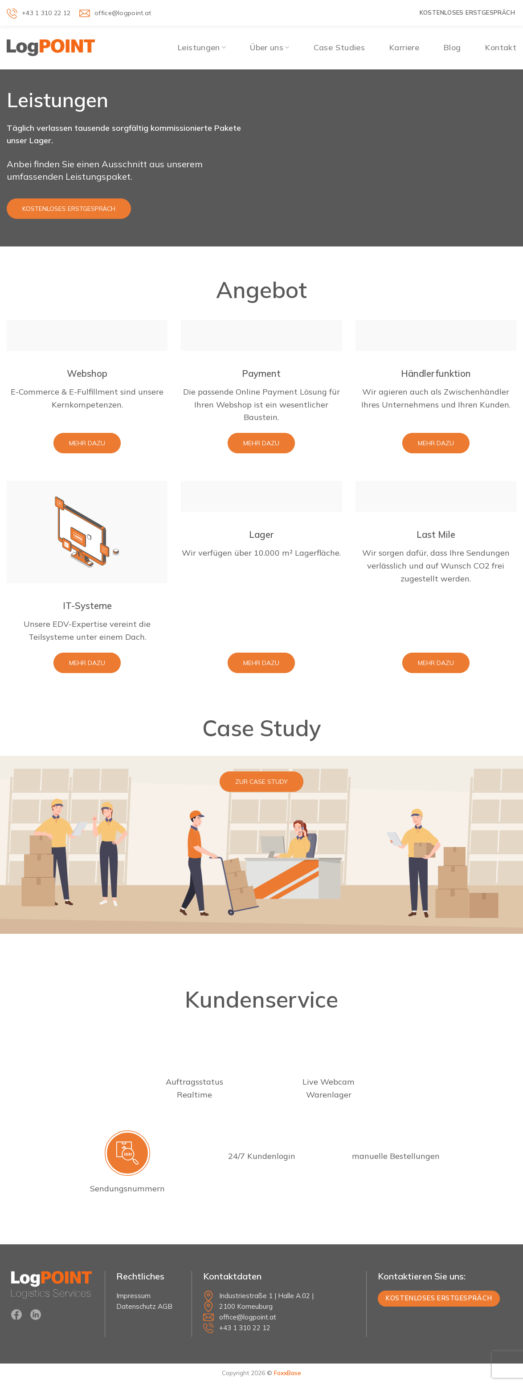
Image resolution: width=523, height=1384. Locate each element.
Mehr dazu (87, 443)
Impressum (133, 1295)
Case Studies (339, 47)
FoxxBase (287, 1372)
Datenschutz (136, 1306)
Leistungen (201, 47)
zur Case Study (261, 782)
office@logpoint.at (247, 1317)
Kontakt (500, 47)
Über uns (269, 47)
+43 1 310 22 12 (244, 1327)
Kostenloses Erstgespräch (68, 209)
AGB (165, 1306)
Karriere (404, 47)
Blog (452, 47)
